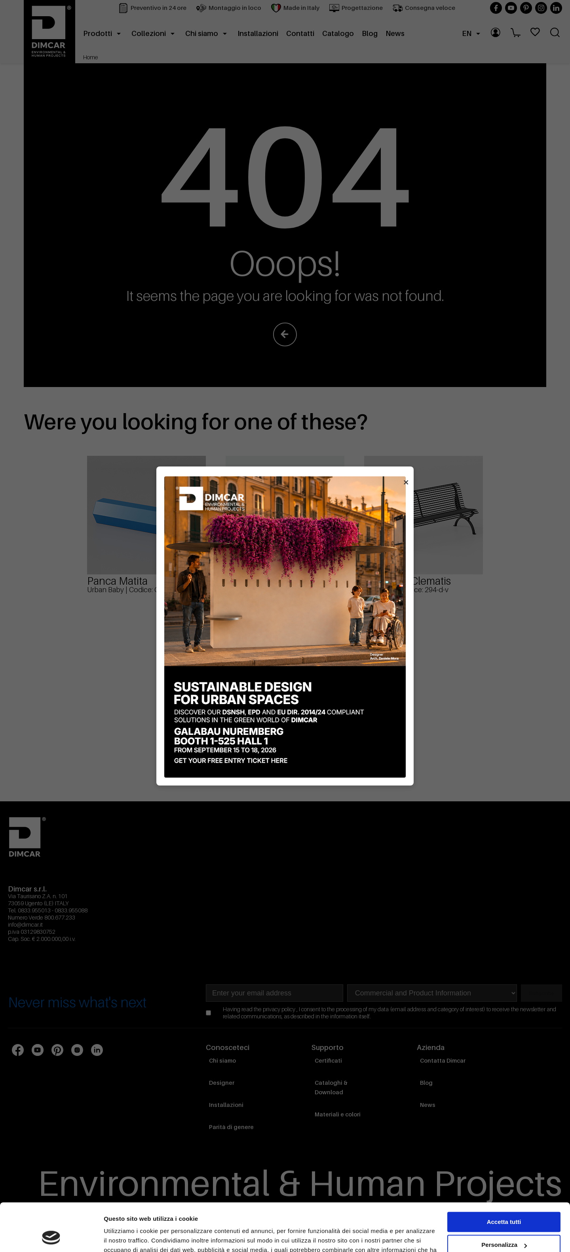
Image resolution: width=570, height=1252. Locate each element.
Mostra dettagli (125, 1236)
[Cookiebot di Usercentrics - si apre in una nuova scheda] (51, 1237)
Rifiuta (504, 1223)
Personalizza (504, 1200)
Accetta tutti (504, 1177)
